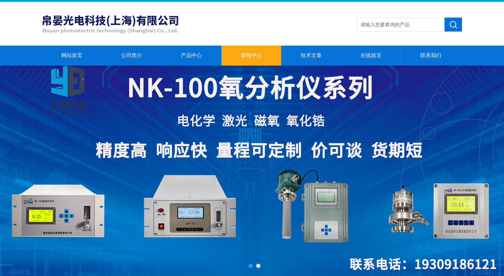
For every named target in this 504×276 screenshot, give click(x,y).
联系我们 (430, 55)
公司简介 (131, 55)
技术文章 (311, 55)
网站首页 (71, 55)
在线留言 (371, 55)
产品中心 (191, 55)
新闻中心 (251, 55)
